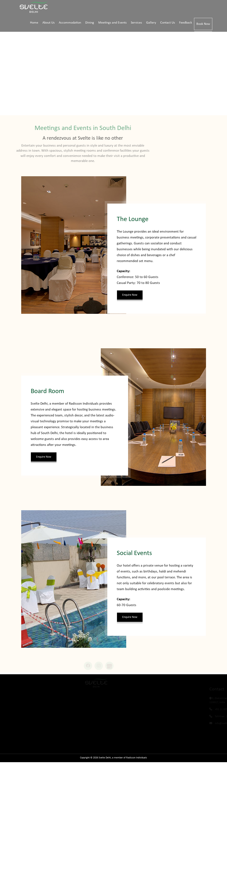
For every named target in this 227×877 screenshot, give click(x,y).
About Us (48, 22)
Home (34, 22)
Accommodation (70, 22)
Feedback (185, 22)
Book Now (203, 24)
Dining (89, 22)
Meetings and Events (112, 22)
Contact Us (167, 22)
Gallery (151, 22)
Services (136, 22)
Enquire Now (129, 295)
